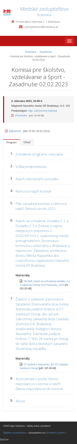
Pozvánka (19, 115)
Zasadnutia (45, 51)
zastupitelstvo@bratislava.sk (41, 27)
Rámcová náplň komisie (34, 191)
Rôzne (20, 401)
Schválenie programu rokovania (39, 154)
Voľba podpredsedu (31, 166)
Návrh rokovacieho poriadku (37, 178)
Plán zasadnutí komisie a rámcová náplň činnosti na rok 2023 (41, 206)
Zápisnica (13, 131)
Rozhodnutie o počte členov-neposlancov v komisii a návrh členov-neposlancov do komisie (39, 383)
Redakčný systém (56, 432)
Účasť (27, 142)
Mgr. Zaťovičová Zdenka (42, 110)
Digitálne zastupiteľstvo (14, 432)
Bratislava (30, 51)
